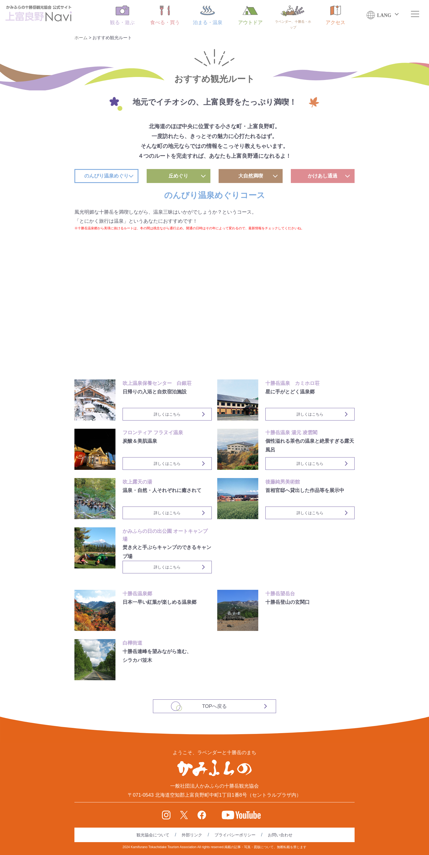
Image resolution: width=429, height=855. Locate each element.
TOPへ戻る (214, 706)
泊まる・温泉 (207, 15)
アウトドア (250, 15)
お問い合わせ (280, 835)
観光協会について (153, 835)
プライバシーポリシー (235, 835)
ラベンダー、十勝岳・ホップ (293, 17)
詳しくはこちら (167, 414)
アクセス (335, 15)
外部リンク (192, 835)
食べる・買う (165, 15)
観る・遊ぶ (122, 15)
